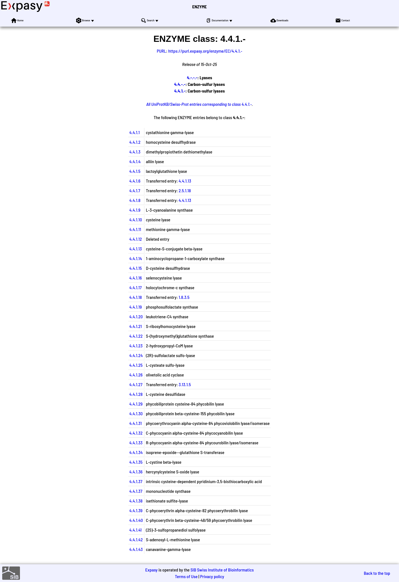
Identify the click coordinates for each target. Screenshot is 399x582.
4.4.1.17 (135, 287)
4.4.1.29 (136, 403)
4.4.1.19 (135, 306)
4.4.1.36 (136, 471)
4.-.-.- (192, 77)
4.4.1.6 (134, 180)
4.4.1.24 (136, 355)
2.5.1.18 (185, 190)
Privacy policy (212, 576)
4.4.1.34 (136, 452)
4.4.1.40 (136, 520)
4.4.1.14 (135, 258)
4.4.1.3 (134, 151)
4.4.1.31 (135, 423)
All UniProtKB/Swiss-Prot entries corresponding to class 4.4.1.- (199, 104)
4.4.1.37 (135, 481)
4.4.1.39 (135, 510)
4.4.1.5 (134, 171)
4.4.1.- (179, 90)
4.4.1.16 (135, 277)
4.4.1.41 (135, 529)
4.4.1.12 (135, 239)
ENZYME (199, 6)
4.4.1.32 (136, 432)
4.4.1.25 (136, 365)
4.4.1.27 (135, 384)
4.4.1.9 (134, 209)
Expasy (151, 569)
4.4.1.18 (135, 297)
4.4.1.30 (136, 413)
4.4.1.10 (135, 219)
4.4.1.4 (135, 161)
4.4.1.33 (136, 442)
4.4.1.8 (134, 200)
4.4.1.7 (134, 190)
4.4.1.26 (136, 374)
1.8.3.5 (184, 297)
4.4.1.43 (136, 549)
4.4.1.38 (136, 500)
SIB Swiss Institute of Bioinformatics (222, 569)
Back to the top (377, 573)
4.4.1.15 (135, 268)
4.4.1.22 (136, 336)
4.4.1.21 (135, 326)
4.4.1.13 (185, 180)
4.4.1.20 (136, 316)
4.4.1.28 (136, 394)
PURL (161, 50)
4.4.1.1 (134, 132)
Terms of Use (186, 576)
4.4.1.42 (136, 539)
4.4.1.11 (135, 229)
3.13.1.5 (185, 384)
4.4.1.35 (136, 462)
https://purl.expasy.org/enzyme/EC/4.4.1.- (205, 50)
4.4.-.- (179, 84)
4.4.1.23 (136, 345)
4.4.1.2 (134, 142)
